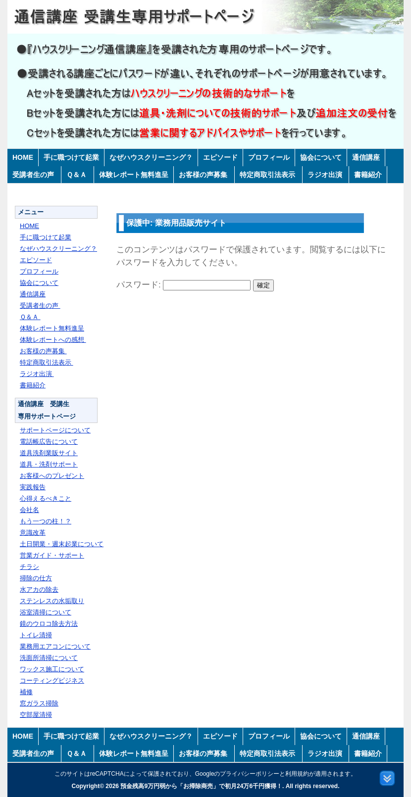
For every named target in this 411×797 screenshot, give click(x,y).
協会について (321, 157)
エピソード (220, 157)
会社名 (29, 510)
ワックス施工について (52, 669)
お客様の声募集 (204, 175)
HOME (22, 157)
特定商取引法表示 (268, 175)
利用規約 (297, 773)
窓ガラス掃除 (39, 703)
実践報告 (33, 487)
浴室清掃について (45, 612)
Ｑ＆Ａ (77, 175)
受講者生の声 (34, 175)
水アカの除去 (39, 589)
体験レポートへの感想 (53, 339)
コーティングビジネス (52, 680)
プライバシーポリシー (249, 773)
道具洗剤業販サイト (49, 453)
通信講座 (366, 157)
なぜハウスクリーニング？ (151, 157)
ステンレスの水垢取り (52, 601)
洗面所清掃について (49, 657)
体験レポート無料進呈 (133, 175)
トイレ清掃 (36, 635)
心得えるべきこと (45, 498)
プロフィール (269, 157)
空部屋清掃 (36, 714)
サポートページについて (55, 430)
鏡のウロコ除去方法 (49, 623)
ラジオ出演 (326, 175)
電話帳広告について (49, 441)
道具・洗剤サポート (49, 464)
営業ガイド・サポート (52, 555)
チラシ (29, 566)
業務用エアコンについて (55, 646)
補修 (26, 692)
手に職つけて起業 (71, 157)
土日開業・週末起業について (61, 544)
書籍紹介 (368, 175)
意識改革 (33, 532)
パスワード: (183, 284)
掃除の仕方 (36, 578)
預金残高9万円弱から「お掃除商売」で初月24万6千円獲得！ (201, 786)
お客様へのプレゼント (52, 475)
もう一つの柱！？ (45, 521)
